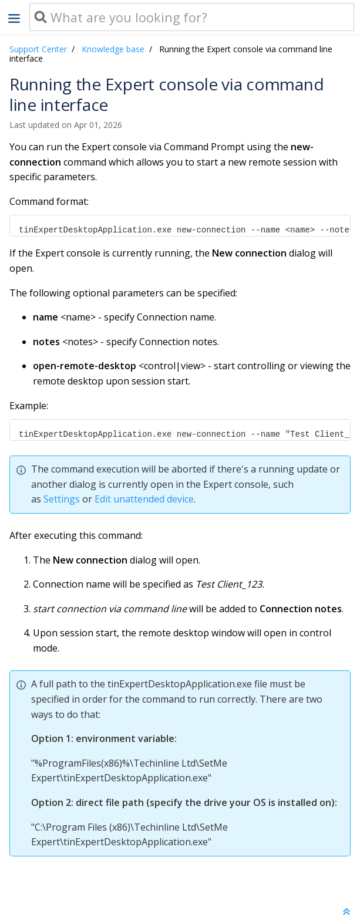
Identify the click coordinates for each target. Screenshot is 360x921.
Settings (61, 498)
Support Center (38, 49)
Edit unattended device (144, 498)
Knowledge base (113, 49)
